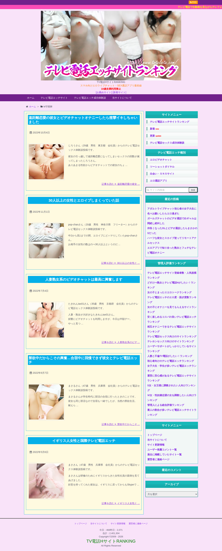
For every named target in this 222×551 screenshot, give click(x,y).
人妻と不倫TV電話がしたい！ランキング (169, 356)
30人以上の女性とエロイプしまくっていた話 (84, 200)
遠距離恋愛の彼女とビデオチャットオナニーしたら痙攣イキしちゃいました (83, 120)
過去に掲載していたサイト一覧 (164, 454)
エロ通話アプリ (158, 180)
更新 (155, 135)
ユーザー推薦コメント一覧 (162, 449)
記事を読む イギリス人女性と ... (121, 503)
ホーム (30, 97)
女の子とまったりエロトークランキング (169, 292)
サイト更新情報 (155, 444)
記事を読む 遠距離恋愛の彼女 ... (121, 184)
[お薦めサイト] (104, 92)
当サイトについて (122, 97)
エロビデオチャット (161, 159)
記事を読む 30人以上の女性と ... (120, 263)
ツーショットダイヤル (162, 166)
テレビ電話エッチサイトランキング (169, 121)
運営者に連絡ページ (158, 459)
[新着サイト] (119, 92)
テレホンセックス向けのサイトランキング (170, 341)
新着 (154, 128)
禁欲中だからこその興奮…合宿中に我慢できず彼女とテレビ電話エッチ (83, 360)
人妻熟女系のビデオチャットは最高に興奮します (83, 279)
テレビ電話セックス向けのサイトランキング (171, 336)
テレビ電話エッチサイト (54, 97)
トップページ (154, 434)
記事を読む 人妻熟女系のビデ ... (121, 342)
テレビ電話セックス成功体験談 (167, 142)
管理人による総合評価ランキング (165, 405)
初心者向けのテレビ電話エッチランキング (170, 361)
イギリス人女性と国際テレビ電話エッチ (83, 441)
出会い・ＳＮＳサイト (162, 173)
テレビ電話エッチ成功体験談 (90, 97)
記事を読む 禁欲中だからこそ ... (121, 424)
